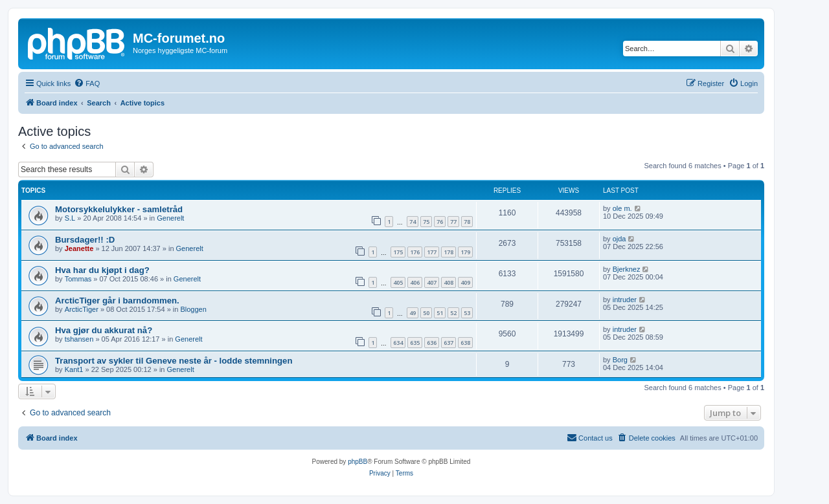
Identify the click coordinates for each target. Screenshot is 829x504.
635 (415, 342)
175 (398, 252)
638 (465, 342)
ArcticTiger (81, 309)
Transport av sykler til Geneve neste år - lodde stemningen (173, 361)
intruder (625, 299)
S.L (70, 218)
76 (440, 221)
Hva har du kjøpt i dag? (102, 270)
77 (453, 221)
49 (412, 313)
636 (432, 342)
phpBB (357, 461)
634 (398, 342)
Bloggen (193, 309)
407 (432, 282)
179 (465, 252)
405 (398, 282)
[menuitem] (87, 83)
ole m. (622, 208)
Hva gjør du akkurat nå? (103, 330)
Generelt (170, 218)
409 (465, 282)
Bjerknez (627, 269)
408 (448, 282)
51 (440, 313)
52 (453, 313)
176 (415, 252)
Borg (620, 360)
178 (448, 252)
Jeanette (79, 248)
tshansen (79, 339)
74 (412, 221)
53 (467, 313)
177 (432, 252)
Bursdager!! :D (85, 240)
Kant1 (74, 369)
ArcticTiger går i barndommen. (117, 300)
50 (426, 313)
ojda (619, 239)
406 (415, 282)
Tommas (78, 279)
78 (467, 221)
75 (426, 221)
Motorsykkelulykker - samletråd (119, 209)
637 (448, 342)
